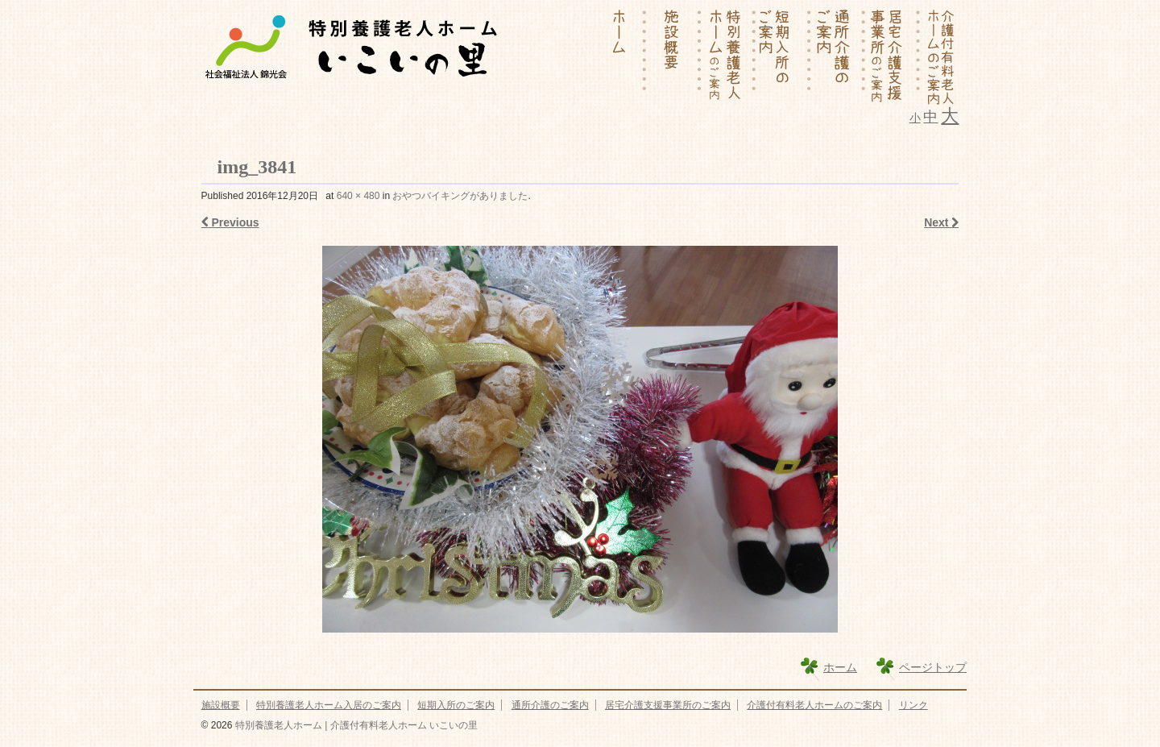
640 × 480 (358, 195)
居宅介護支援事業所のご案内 (668, 705)
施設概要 (220, 705)
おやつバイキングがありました (460, 195)
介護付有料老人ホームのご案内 (814, 705)
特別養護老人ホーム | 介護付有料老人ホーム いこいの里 (354, 725)
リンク (913, 705)
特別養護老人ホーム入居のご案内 (328, 705)
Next (941, 222)
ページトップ (933, 667)
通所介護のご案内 (550, 705)
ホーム (840, 667)
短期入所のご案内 (456, 705)
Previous (230, 222)
